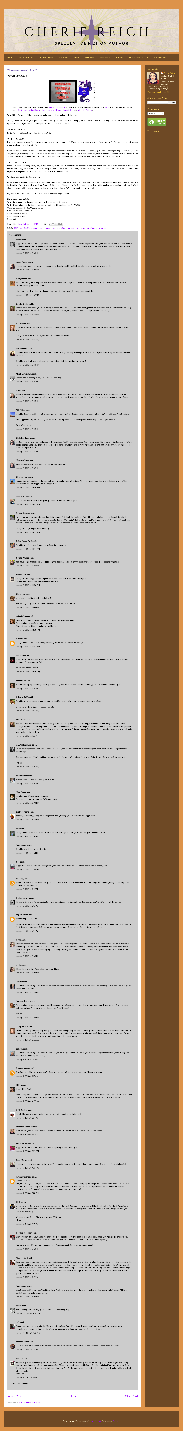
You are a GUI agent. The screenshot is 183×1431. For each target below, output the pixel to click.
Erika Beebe (21, 719)
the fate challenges (91, 228)
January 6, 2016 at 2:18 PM (27, 783)
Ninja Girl (20, 1358)
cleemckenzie (22, 776)
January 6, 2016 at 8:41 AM (27, 340)
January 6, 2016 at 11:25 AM (27, 565)
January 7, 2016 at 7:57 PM (27, 1224)
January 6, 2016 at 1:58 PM (27, 767)
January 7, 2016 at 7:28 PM (27, 1193)
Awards (119, 57)
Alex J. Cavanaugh (57, 107)
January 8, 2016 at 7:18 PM (27, 1277)
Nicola (19, 240)
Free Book (105, 57)
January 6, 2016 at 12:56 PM (28, 671)
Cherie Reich (169, 73)
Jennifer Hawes (22, 496)
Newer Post (14, 1396)
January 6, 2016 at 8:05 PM (27, 956)
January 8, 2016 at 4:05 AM (27, 1249)
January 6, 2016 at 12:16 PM (27, 607)
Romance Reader (24, 1143)
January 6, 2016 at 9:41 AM (27, 451)
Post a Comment (20, 1383)
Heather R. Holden (24, 1233)
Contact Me (160, 57)
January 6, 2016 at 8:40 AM (27, 314)
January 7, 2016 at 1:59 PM (27, 1134)
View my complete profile (158, 92)
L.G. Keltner (21, 110)
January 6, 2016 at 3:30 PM (27, 819)
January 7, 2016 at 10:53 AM (28, 1101)
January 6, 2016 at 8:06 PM (27, 973)
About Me (63, 57)
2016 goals (18, 228)
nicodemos (96, 1421)
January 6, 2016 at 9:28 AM (27, 429)
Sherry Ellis (21, 681)
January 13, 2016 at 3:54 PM (28, 1313)
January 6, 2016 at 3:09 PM (27, 803)
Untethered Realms (138, 57)
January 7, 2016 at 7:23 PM (27, 1168)
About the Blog (25, 57)
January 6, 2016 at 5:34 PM (27, 853)
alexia (18, 940)
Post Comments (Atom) (30, 1402)
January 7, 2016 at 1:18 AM (27, 1059)
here (107, 107)
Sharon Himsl (22, 1258)
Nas (18, 862)
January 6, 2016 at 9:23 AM (27, 401)
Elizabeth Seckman (24, 1127)
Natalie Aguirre (22, 558)
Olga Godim (21, 792)
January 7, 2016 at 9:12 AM (27, 1076)
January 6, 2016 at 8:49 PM (27, 992)
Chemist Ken (67, 110)
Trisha (18, 390)
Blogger (116, 1421)
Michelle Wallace (85, 110)
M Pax (19, 1305)
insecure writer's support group (44, 228)
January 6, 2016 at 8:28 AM (27, 270)
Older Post (131, 1396)
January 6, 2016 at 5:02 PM (27, 836)
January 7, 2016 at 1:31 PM (27, 1118)
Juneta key (20, 655)
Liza (18, 828)
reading (62, 228)
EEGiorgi (20, 878)
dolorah (19, 1049)
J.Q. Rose (57, 110)
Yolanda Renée (22, 616)
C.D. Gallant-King (23, 745)
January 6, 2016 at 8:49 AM (27, 365)
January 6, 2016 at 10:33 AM (28, 532)
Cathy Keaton (22, 1026)
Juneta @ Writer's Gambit (27, 668)
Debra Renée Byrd (24, 541)
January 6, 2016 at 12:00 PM (28, 585)
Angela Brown (22, 915)
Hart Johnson (21, 279)
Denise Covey (34, 110)
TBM (18, 1085)
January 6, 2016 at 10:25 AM (28, 504)
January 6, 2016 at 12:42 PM (28, 646)
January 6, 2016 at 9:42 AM (27, 468)
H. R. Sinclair (21, 1110)
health (27, 228)
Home (9, 57)
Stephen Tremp (22, 1342)
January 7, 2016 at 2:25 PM (27, 1151)
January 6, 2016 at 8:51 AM (27, 381)
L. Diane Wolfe (22, 697)
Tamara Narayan (23, 513)
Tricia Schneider (23, 1068)
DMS (18, 1202)
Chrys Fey (20, 594)
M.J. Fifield (20, 410)
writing (104, 228)
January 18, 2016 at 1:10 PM (27, 1349)
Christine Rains (22, 438)
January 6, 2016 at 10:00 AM (28, 487)
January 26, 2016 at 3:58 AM (28, 1377)
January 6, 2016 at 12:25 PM (28, 630)
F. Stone (19, 639)
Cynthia (19, 982)
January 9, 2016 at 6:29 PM (27, 1297)
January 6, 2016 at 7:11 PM (27, 889)
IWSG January (22, 763)
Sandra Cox (21, 574)
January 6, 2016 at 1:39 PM (27, 688)
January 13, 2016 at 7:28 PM (28, 1333)
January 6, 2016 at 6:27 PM (27, 869)
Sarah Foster (21, 262)
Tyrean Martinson (23, 1177)
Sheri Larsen (46, 110)
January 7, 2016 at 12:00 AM (28, 1040)
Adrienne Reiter (22, 1001)
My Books (89, 57)
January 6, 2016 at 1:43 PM (27, 711)
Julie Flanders (21, 348)
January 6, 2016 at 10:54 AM (28, 549)
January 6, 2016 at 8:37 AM (27, 295)
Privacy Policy (46, 57)
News (76, 57)
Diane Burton (21, 1160)
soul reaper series (74, 228)
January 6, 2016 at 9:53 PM (27, 1017)
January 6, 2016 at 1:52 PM (27, 736)
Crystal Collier (22, 304)
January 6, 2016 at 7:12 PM (27, 906)
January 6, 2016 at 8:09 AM (27, 253)
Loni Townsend (22, 812)
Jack (18, 1322)
